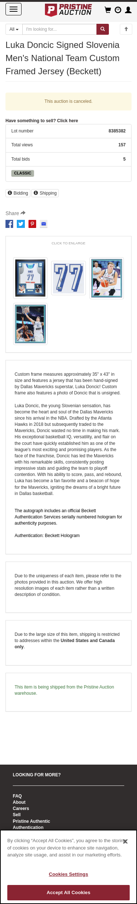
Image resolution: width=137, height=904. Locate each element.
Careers (21, 808)
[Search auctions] (59, 29)
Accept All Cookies (69, 892)
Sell (16, 814)
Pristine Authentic (31, 821)
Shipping (45, 193)
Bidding (18, 193)
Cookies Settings (68, 874)
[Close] (125, 841)
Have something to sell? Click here (41, 120)
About (19, 802)
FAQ (17, 796)
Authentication (28, 827)
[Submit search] (102, 29)
